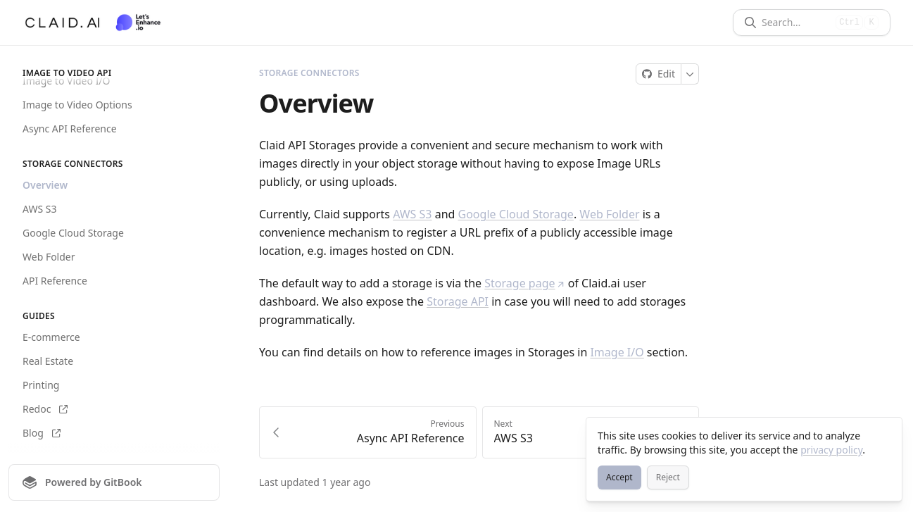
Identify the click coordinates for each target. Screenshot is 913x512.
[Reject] (668, 477)
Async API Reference (70, 128)
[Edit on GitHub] (658, 74)
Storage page (524, 283)
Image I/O (616, 352)
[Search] (796, 22)
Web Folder (49, 256)
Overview (45, 185)
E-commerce (51, 337)
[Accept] (619, 477)
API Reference (55, 280)
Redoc (45, 409)
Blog (42, 432)
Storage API (458, 301)
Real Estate (48, 361)
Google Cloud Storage (73, 232)
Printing (41, 385)
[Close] (885, 434)
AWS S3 (39, 209)
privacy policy (831, 449)
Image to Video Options (77, 104)
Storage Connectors (309, 73)
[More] (690, 74)
